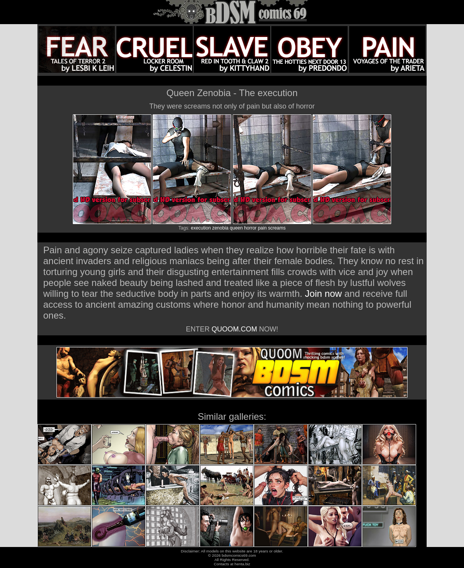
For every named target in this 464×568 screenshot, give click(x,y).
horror (250, 228)
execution (201, 228)
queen (236, 228)
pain (262, 228)
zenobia (220, 228)
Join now (324, 293)
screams (276, 228)
